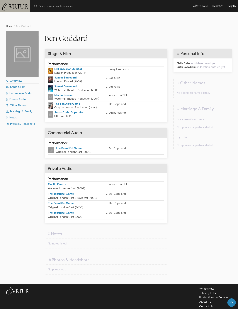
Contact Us (206, 294)
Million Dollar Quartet (68, 56)
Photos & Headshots (20, 111)
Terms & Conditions (55, 304)
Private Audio (16, 87)
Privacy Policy (77, 304)
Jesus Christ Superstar (69, 100)
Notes (11, 105)
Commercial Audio (19, 81)
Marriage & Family (19, 99)
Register (217, 6)
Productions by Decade (213, 285)
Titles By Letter (208, 281)
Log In (232, 6)
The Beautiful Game (67, 91)
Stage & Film (15, 74)
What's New (200, 6)
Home (9, 14)
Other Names (16, 93)
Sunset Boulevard (65, 65)
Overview (14, 68)
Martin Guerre (63, 83)
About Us (205, 290)
